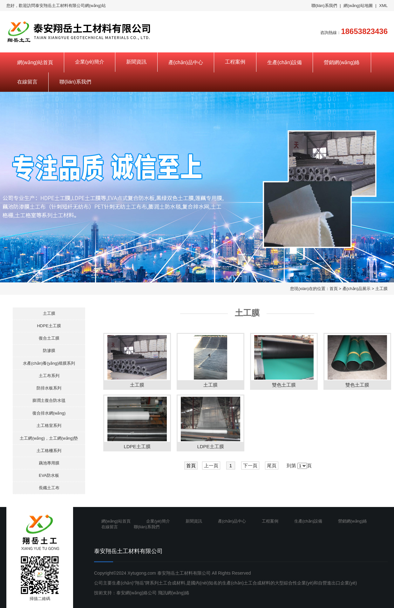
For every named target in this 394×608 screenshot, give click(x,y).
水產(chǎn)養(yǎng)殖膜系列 (49, 363)
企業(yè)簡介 (89, 61)
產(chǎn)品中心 (185, 62)
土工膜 (381, 288)
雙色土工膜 (284, 385)
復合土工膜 (49, 338)
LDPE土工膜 (137, 446)
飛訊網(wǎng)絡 (173, 592)
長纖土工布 (49, 487)
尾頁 (271, 465)
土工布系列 (49, 375)
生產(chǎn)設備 (284, 62)
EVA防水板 (49, 475)
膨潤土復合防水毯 (48, 400)
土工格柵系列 (49, 450)
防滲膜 (49, 350)
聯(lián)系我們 (324, 5)
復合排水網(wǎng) (49, 413)
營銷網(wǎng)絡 (342, 62)
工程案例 (235, 61)
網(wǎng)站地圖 (358, 5)
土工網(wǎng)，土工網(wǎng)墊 (49, 438)
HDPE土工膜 (49, 325)
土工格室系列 (49, 425)
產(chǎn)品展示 (357, 288)
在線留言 (27, 81)
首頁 (333, 288)
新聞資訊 (136, 61)
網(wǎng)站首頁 (35, 62)
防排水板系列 (49, 388)
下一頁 (250, 465)
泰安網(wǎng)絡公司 (136, 592)
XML (383, 5)
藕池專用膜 (49, 463)
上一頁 (211, 465)
